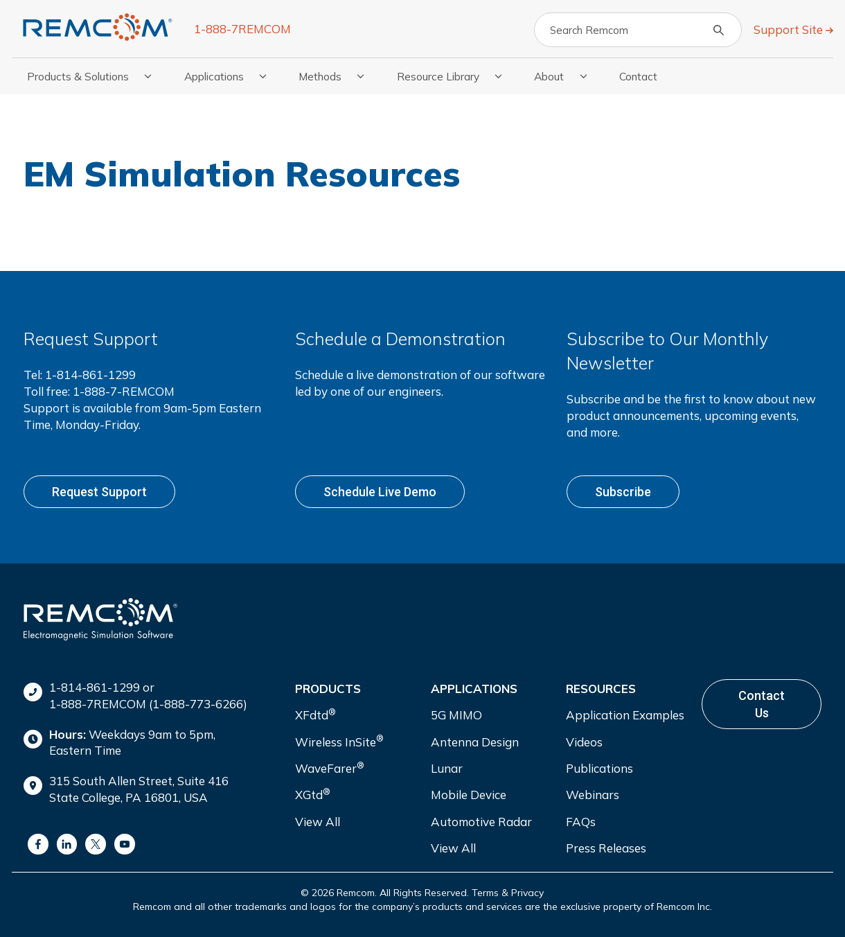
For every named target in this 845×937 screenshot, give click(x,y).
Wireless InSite (339, 740)
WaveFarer (329, 768)
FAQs (581, 821)
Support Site (790, 29)
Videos (584, 742)
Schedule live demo (379, 491)
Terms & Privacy (508, 892)
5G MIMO (456, 715)
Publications (599, 768)
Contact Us (761, 704)
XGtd (312, 794)
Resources (601, 688)
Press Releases (606, 848)
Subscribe (623, 491)
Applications (474, 688)
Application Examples (625, 715)
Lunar (447, 768)
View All (317, 821)
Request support (99, 491)
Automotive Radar (481, 821)
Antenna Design (475, 742)
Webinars (592, 794)
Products (328, 688)
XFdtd (315, 714)
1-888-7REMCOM (242, 28)
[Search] (638, 29)
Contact (638, 76)
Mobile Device (468, 794)
